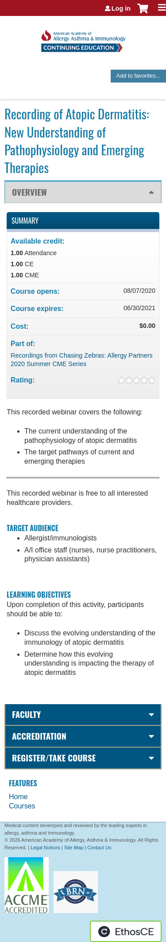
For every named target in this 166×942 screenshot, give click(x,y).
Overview (29, 191)
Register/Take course (54, 757)
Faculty (26, 714)
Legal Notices (45, 847)
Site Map (73, 847)
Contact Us (99, 847)
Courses (22, 806)
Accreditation (39, 735)
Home (18, 796)
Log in (121, 8)
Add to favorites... (138, 75)
